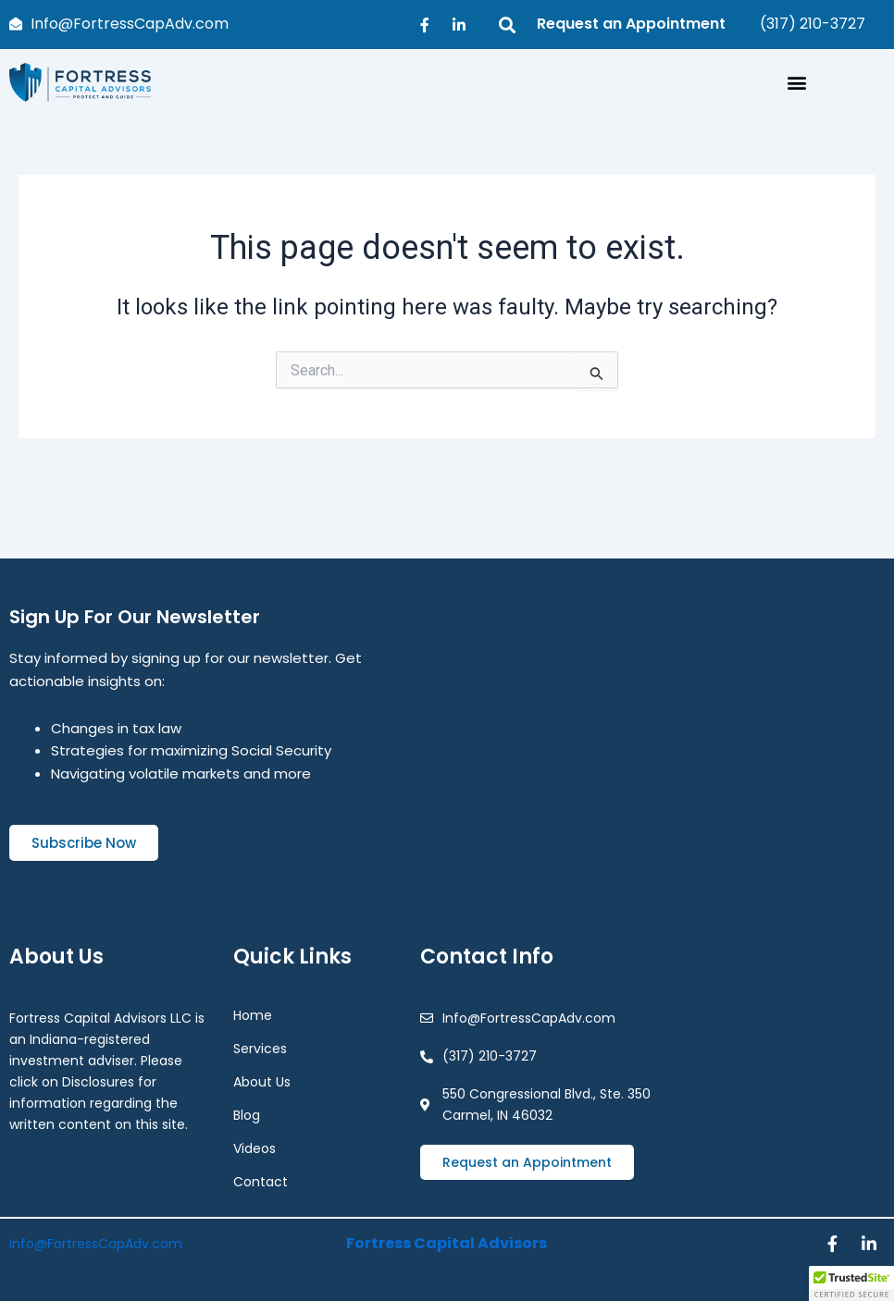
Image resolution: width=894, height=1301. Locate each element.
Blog (246, 1113)
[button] (797, 83)
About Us (262, 1080)
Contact (260, 1180)
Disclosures (98, 1080)
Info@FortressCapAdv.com (95, 1242)
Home (252, 1013)
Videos (254, 1146)
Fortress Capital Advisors (446, 1242)
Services (264, 1046)
